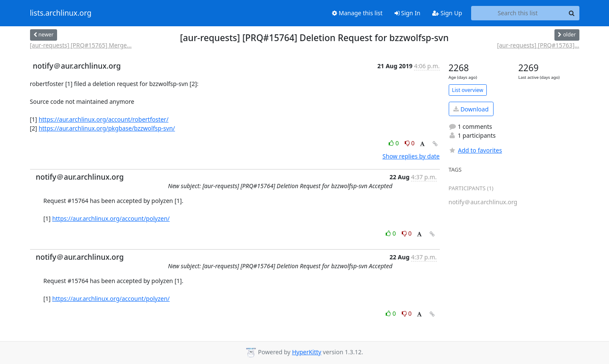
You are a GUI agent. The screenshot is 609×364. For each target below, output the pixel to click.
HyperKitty (306, 352)
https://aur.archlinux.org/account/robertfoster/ (103, 119)
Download (470, 109)
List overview (467, 90)
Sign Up (447, 13)
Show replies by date (410, 156)
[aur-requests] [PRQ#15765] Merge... (81, 45)
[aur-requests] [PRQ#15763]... (538, 45)
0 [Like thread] (394, 143)
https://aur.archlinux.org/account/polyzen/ (111, 218)
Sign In (407, 13)
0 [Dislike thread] (410, 143)
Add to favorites (475, 150)
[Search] (571, 13)
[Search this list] (518, 13)
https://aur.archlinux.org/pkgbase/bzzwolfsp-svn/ (106, 128)
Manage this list (357, 13)
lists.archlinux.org (61, 13)
